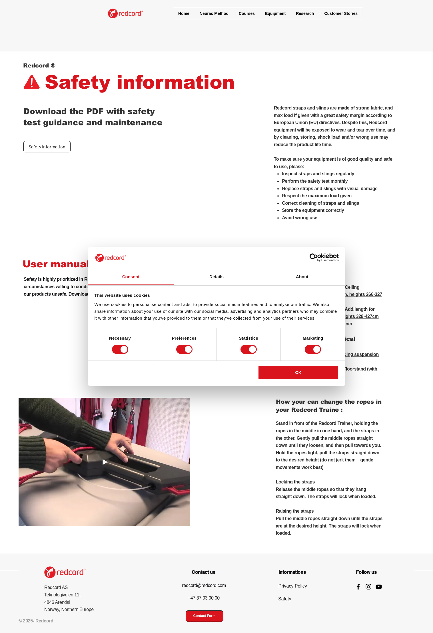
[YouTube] (378, 586)
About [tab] (302, 276)
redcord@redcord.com (204, 585)
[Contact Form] (204, 616)
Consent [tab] (131, 276)
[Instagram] (368, 586)
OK (298, 372)
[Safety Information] (47, 146)
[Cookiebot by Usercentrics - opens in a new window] (314, 257)
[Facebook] (358, 586)
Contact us (203, 572)
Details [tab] (216, 276)
